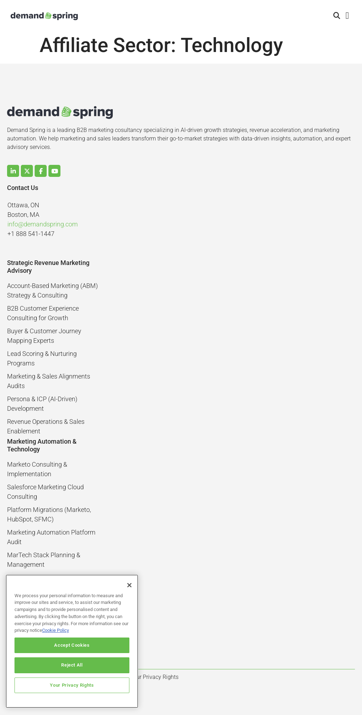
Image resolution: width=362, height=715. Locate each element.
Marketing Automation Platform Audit (51, 537)
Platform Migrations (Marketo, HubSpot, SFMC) (49, 514)
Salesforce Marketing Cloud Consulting (45, 491)
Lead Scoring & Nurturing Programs (42, 358)
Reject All (72, 665)
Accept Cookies (71, 645)
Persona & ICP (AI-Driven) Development (42, 403)
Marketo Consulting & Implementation (37, 469)
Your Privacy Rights (72, 685)
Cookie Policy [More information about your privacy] (55, 630)
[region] (72, 641)
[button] (337, 16)
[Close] (129, 585)
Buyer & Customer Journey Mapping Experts (44, 335)
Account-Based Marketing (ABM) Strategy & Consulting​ (52, 290)
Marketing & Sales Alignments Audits (48, 381)
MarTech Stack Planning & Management (43, 559)
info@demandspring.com (42, 224)
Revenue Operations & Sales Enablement (45, 426)
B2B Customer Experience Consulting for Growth (43, 313)
